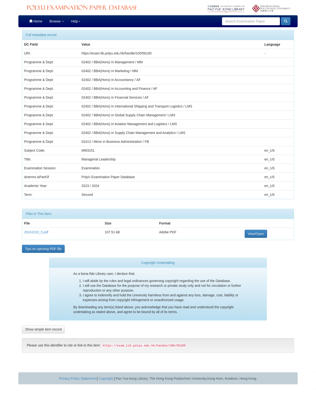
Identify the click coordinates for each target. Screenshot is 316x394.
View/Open (256, 234)
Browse (56, 21)
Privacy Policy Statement (77, 378)
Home (35, 21)
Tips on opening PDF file (43, 249)
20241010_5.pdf (36, 232)
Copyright (106, 378)
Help (75, 21)
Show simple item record (43, 329)
